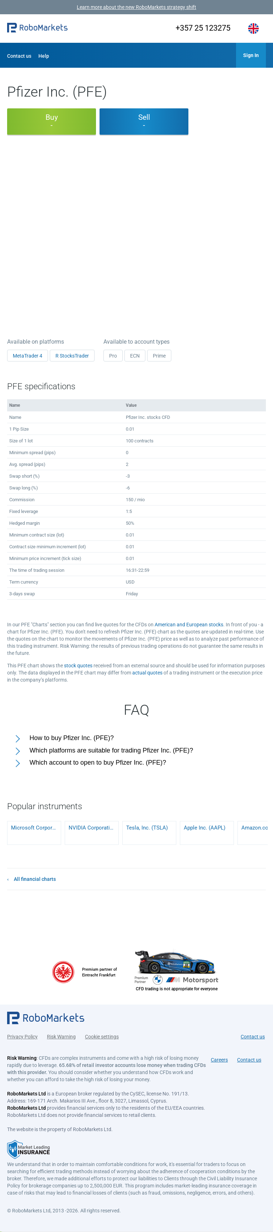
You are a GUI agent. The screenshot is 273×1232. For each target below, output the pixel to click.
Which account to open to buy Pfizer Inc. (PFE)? (98, 762)
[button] (37, 28)
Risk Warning (61, 1037)
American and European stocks (189, 624)
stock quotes (78, 665)
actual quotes (147, 673)
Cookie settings (102, 1037)
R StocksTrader (72, 356)
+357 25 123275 (203, 28)
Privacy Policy (22, 1037)
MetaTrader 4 (27, 356)
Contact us (19, 56)
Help (43, 56)
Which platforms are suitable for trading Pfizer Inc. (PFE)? (111, 750)
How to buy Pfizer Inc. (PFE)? (72, 737)
